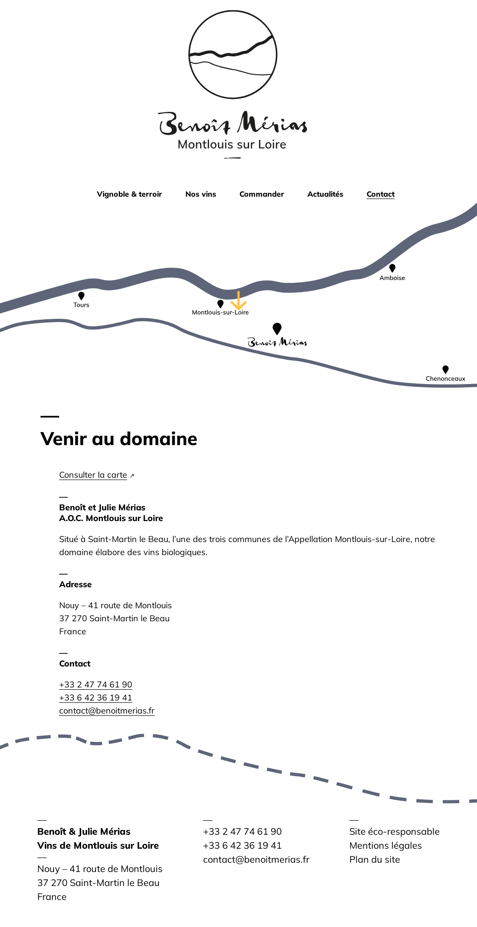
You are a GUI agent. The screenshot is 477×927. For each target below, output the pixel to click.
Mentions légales (385, 845)
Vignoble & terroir (129, 194)
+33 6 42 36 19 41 (95, 697)
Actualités (325, 194)
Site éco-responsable (394, 831)
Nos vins (200, 194)
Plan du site (374, 859)
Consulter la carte (93, 474)
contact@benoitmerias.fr (107, 710)
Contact (381, 194)
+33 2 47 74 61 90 (95, 684)
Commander (261, 194)
